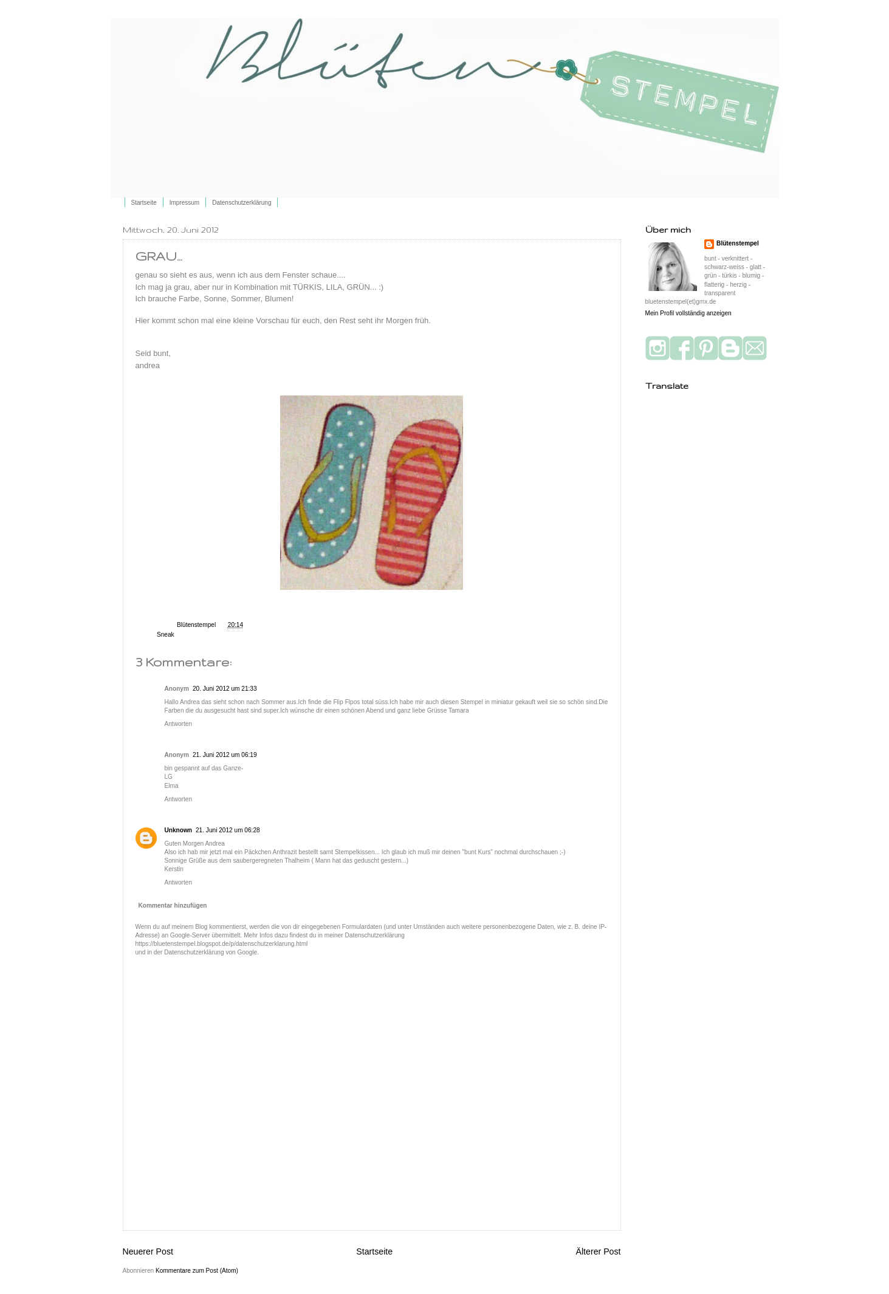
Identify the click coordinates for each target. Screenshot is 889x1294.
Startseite (144, 202)
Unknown (179, 830)
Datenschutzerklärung (241, 202)
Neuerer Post (148, 1251)
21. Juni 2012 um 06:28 (228, 830)
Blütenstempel (197, 624)
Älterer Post (598, 1251)
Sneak (165, 634)
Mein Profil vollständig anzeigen (688, 313)
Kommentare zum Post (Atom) (197, 1270)
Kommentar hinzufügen (173, 905)
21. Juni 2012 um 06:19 (225, 754)
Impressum (184, 202)
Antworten (179, 724)
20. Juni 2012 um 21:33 (225, 688)
